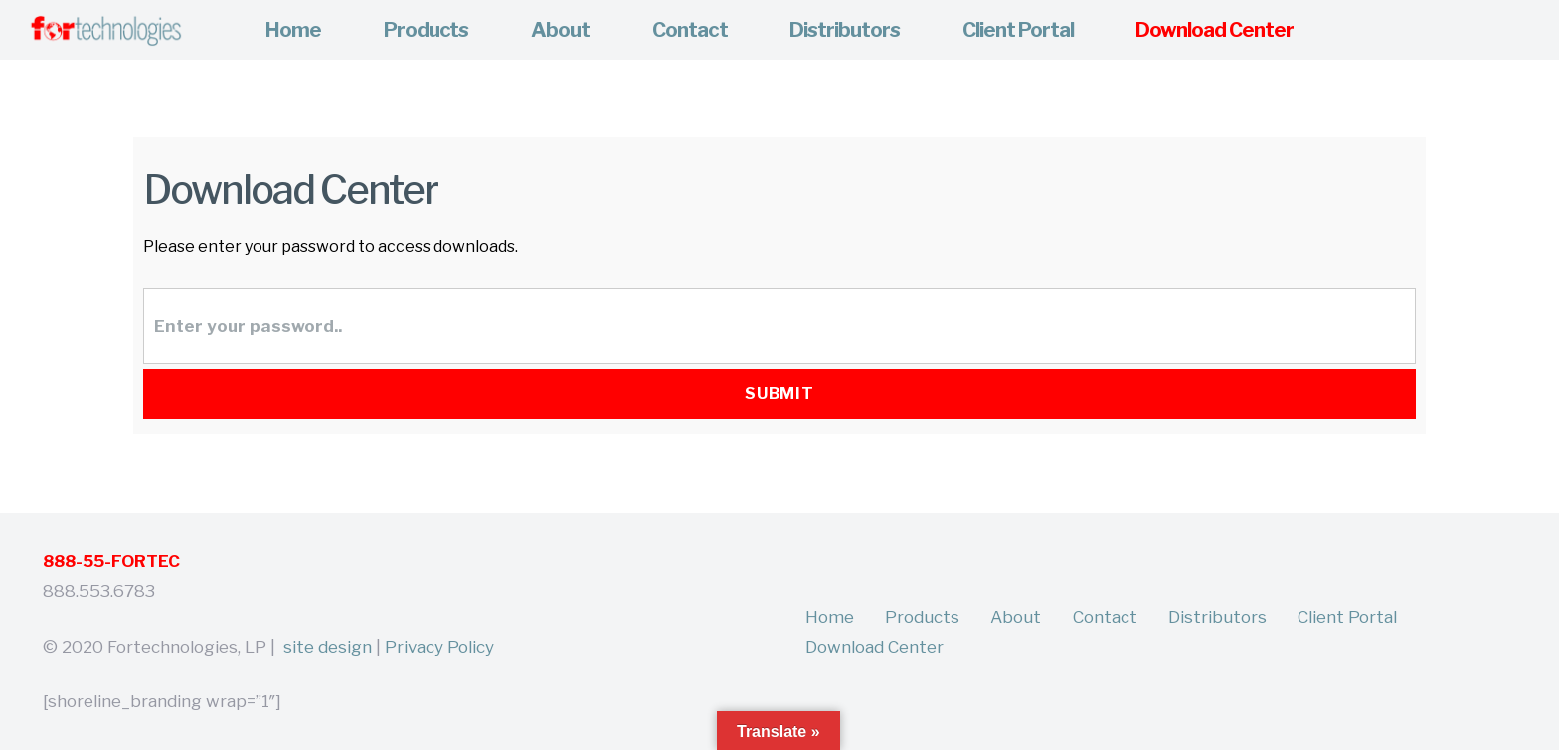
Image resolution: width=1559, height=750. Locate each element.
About (1015, 617)
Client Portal (1347, 617)
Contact (1105, 617)
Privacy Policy (439, 647)
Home (829, 617)
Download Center (874, 647)
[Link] (105, 30)
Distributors (1217, 617)
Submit (780, 393)
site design (327, 647)
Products (922, 617)
